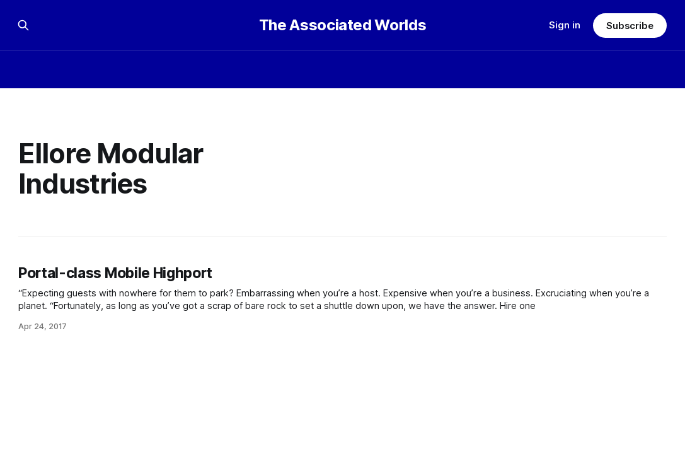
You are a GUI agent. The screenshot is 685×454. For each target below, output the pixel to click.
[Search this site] (23, 25)
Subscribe (629, 26)
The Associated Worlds (342, 25)
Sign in (564, 25)
